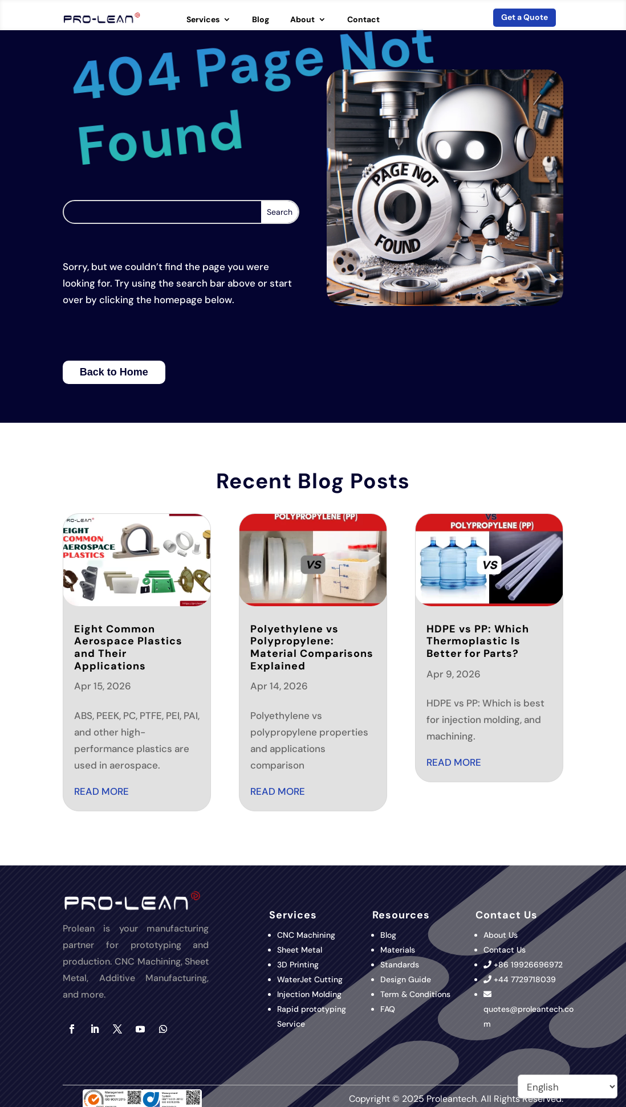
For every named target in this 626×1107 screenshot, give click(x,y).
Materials (397, 950)
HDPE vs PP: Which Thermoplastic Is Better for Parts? (477, 641)
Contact (363, 19)
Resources (401, 915)
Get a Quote (524, 17)
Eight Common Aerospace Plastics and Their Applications (128, 647)
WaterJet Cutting (310, 979)
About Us (500, 935)
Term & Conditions (415, 994)
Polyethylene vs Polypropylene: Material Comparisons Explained (311, 647)
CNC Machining (306, 935)
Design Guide (405, 979)
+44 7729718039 (525, 979)
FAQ (387, 1009)
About (302, 19)
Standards (399, 964)
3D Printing (299, 964)
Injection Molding (309, 994)
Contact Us (504, 950)
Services (202, 19)
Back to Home (114, 372)
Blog (260, 19)
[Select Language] (567, 1086)
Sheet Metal (299, 950)
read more (101, 791)
